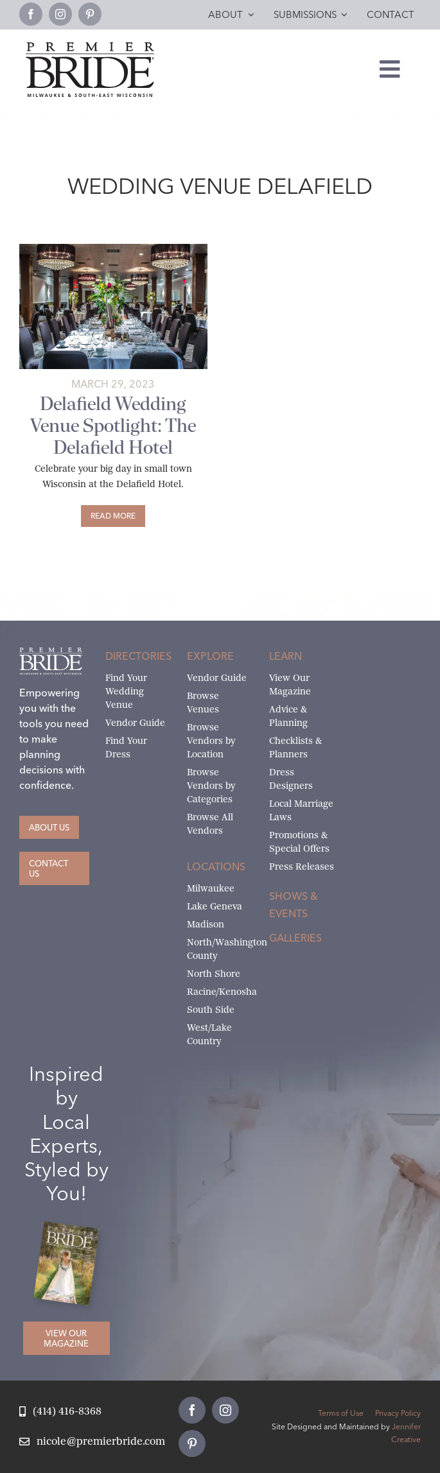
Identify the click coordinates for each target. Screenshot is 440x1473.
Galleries (295, 937)
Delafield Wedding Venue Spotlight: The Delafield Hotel (113, 425)
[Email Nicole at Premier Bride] (92, 1442)
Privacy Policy (398, 1413)
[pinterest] (89, 14)
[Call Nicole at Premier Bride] (60, 1412)
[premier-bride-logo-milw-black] (90, 47)
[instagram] (60, 14)
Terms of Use (341, 1413)
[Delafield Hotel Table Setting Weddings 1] (113, 248)
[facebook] (30, 14)
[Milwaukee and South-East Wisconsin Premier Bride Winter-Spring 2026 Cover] (71, 1230)
